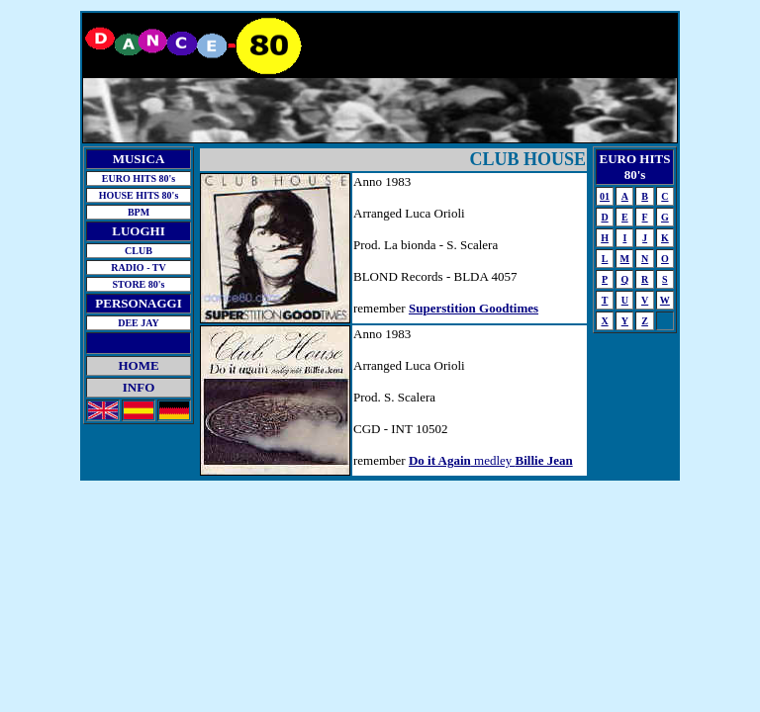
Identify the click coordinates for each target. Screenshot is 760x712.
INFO (139, 387)
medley (522, 460)
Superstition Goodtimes (473, 308)
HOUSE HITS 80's (139, 195)
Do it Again (440, 460)
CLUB (138, 250)
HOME (138, 365)
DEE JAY (138, 322)
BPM (138, 212)
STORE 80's (139, 284)
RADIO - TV (138, 267)
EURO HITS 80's (138, 178)
